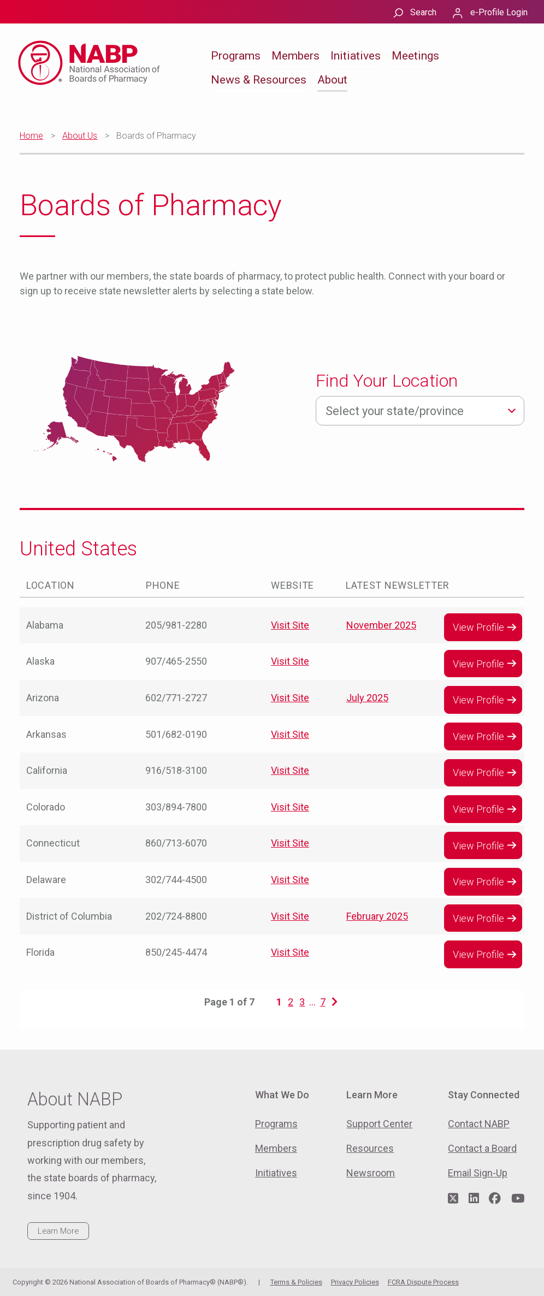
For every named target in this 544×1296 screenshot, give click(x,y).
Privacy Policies (355, 1282)
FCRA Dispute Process (423, 1282)
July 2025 (367, 697)
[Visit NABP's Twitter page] (453, 1199)
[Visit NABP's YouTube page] (517, 1199)
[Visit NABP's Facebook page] (495, 1199)
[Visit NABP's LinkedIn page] (474, 1199)
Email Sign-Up (477, 1173)
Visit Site (290, 625)
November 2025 (381, 625)
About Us (79, 136)
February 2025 (377, 916)
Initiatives (355, 55)
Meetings (415, 55)
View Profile (478, 627)
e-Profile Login (499, 12)
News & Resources (258, 79)
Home (31, 136)
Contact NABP (479, 1123)
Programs (236, 55)
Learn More (58, 1231)
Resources (370, 1148)
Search (423, 12)
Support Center (379, 1123)
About (332, 79)
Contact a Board (482, 1148)
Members (295, 55)
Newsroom (370, 1173)
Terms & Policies (296, 1282)
